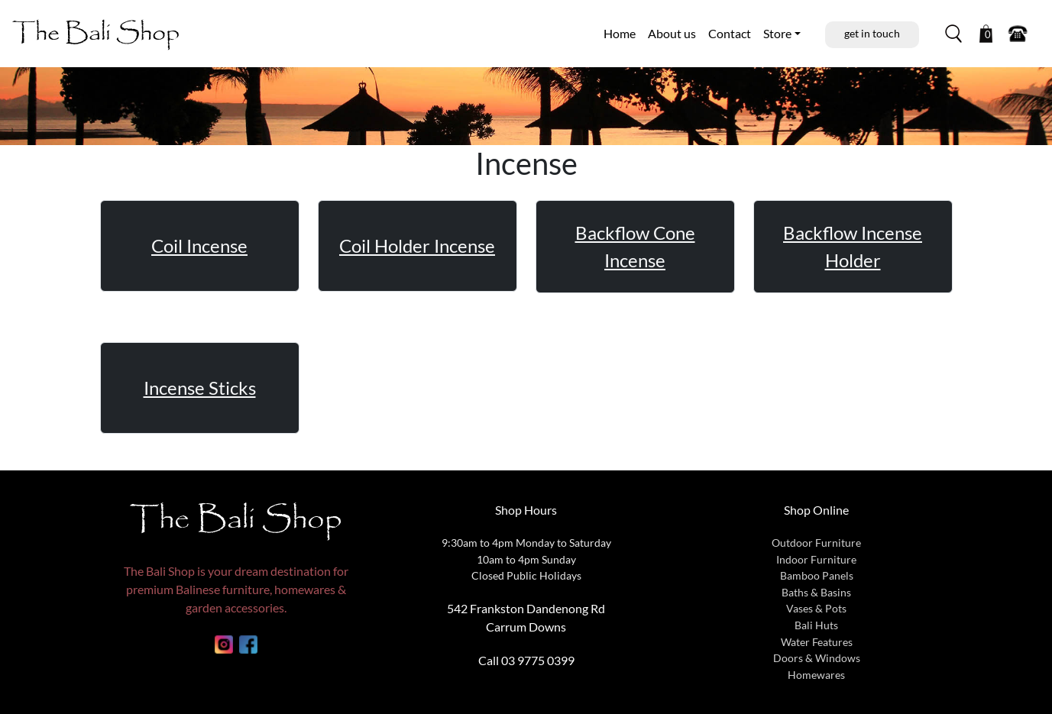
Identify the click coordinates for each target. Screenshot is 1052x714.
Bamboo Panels (816, 575)
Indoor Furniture (816, 559)
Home (620, 33)
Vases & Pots (816, 608)
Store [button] (777, 33)
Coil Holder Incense (417, 245)
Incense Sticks (200, 387)
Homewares (816, 674)
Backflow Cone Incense (635, 246)
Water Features (817, 641)
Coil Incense (199, 245)
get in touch (872, 33)
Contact (729, 33)
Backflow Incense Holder (852, 246)
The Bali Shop (96, 33)
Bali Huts (816, 625)
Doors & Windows (816, 657)
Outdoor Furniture (816, 542)
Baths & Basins (816, 592)
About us (672, 33)
